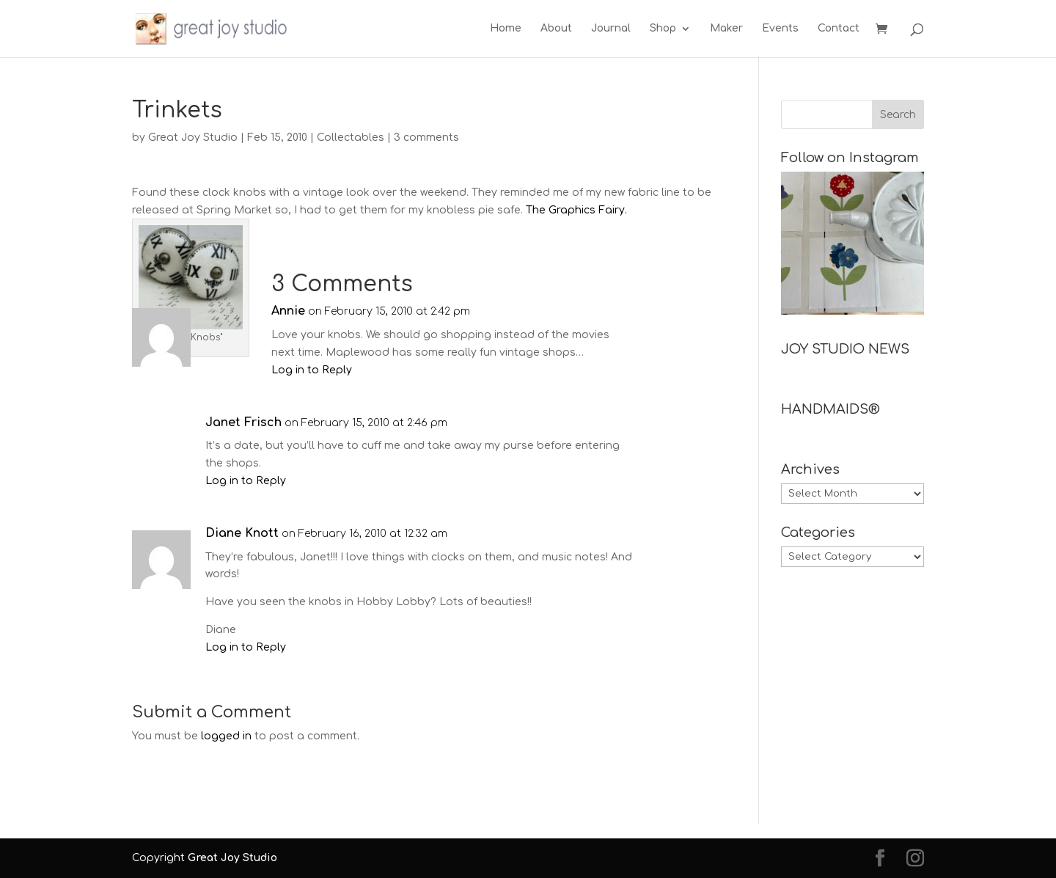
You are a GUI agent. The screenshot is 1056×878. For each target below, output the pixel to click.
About (556, 28)
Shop (663, 28)
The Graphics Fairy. (576, 210)
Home (505, 28)
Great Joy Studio (193, 137)
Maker (726, 28)
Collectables (350, 137)
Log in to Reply (311, 370)
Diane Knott (242, 533)
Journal (611, 28)
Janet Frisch (243, 422)
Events (780, 28)
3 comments (426, 137)
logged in (226, 736)
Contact (838, 28)
